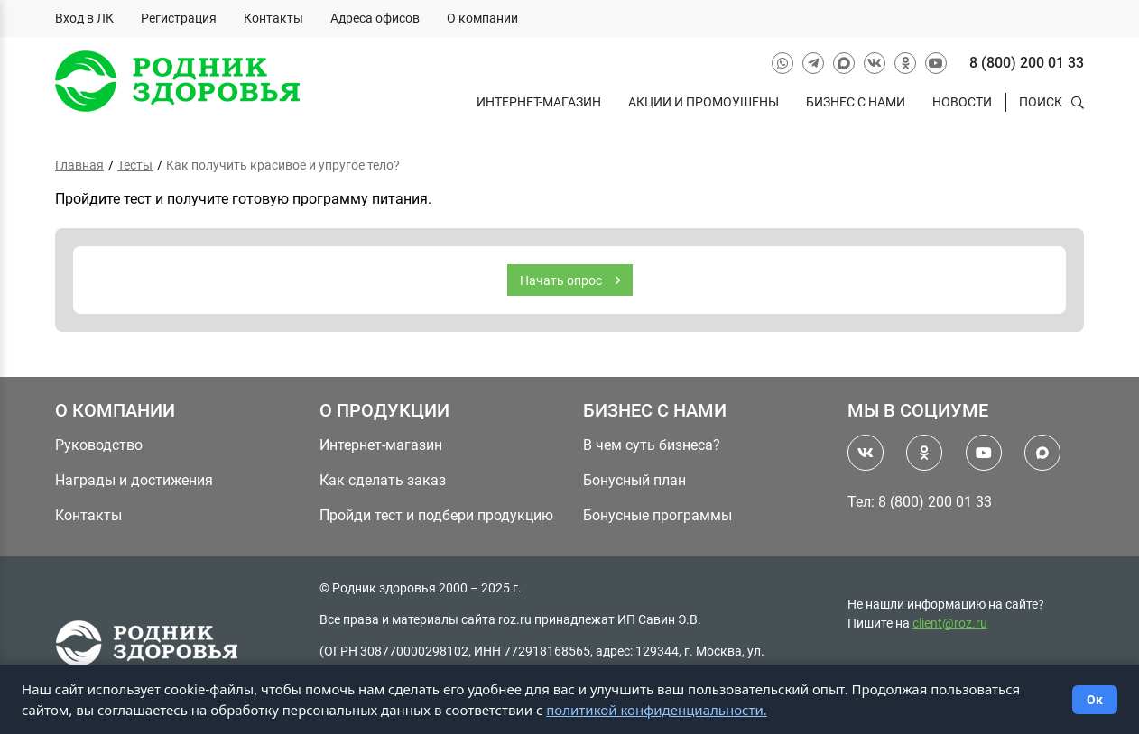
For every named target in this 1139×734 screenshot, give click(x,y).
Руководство (99, 445)
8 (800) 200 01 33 (1026, 62)
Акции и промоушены (703, 102)
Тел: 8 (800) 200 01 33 (919, 501)
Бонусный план (634, 480)
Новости (962, 102)
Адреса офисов (375, 18)
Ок (1095, 700)
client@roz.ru (949, 623)
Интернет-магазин (539, 102)
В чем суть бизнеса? (651, 445)
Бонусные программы (657, 515)
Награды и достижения (134, 480)
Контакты (273, 18)
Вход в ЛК (84, 18)
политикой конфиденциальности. (656, 710)
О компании (482, 18)
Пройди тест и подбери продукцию (436, 515)
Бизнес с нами (855, 102)
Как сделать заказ (382, 480)
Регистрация (179, 18)
